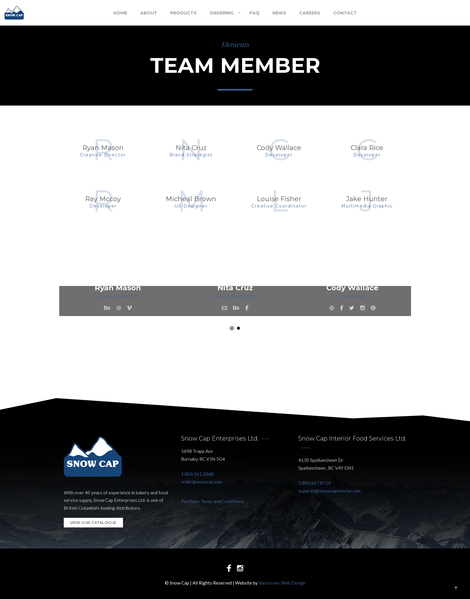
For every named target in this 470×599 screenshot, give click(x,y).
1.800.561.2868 (197, 474)
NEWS (279, 13)
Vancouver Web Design (282, 582)
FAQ (255, 13)
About (148, 13)
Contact (345, 13)
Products (183, 13)
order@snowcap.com (202, 481)
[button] (232, 328)
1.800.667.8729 (314, 483)
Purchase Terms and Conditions (212, 501)
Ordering (222, 13)
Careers (309, 13)
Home (120, 13)
